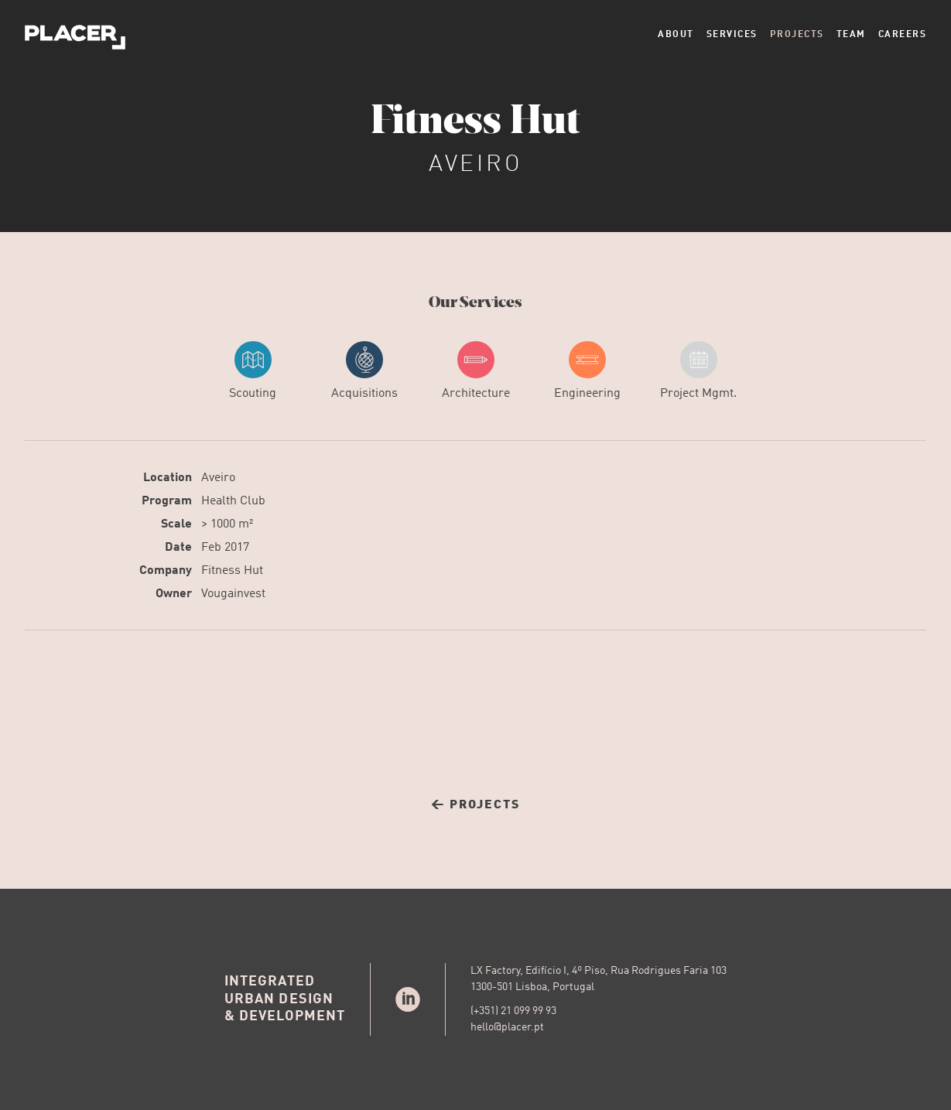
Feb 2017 (225, 547)
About (676, 34)
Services (732, 34)
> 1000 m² (227, 524)
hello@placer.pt (507, 1027)
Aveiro (218, 478)
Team (851, 34)
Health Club (233, 501)
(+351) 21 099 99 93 (513, 1011)
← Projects (475, 805)
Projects (797, 34)
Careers (902, 34)
